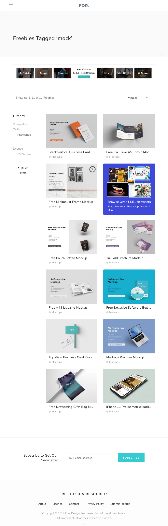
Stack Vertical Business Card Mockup (75, 152)
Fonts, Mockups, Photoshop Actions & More (129, 208)
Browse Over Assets (129, 202)
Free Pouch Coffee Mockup (68, 258)
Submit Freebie (120, 504)
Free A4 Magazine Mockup (68, 307)
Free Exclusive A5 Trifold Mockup (130, 152)
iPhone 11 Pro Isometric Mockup (129, 407)
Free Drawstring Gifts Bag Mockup (74, 407)
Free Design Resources (84, 494)
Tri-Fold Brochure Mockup (124, 258)
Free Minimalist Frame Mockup (71, 202)
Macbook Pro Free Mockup (125, 357)
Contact (74, 504)
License (58, 504)
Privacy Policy (95, 504)
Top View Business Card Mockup (72, 357)
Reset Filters (22, 170)
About (42, 504)
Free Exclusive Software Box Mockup (133, 307)
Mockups (57, 157)
